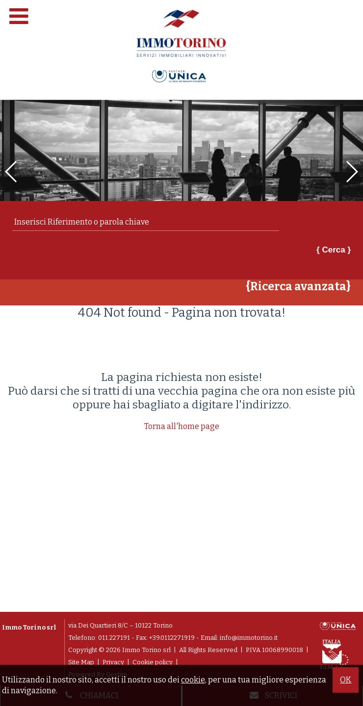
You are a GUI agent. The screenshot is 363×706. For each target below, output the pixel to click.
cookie (193, 679)
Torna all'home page (181, 426)
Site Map (81, 662)
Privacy (113, 662)
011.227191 (114, 637)
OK (345, 679)
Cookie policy (152, 662)
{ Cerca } (333, 249)
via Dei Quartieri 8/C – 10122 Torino (120, 625)
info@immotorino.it (249, 637)
